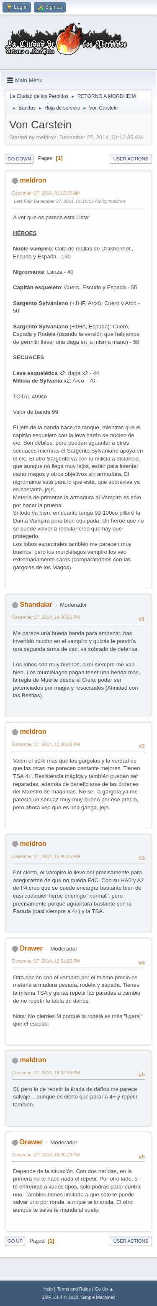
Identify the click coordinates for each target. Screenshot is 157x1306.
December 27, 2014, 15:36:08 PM (46, 744)
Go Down (19, 158)
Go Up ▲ (104, 1288)
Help (48, 1288)
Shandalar (36, 604)
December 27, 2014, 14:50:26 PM (46, 617)
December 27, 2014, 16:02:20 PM (46, 1072)
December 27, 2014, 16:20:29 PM (46, 1154)
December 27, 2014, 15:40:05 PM (46, 856)
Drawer (31, 948)
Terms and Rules (74, 1288)
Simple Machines (98, 1297)
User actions (130, 158)
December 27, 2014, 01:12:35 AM (46, 192)
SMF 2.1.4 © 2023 (59, 1297)
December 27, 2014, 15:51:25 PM (46, 960)
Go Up (15, 1240)
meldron (33, 180)
